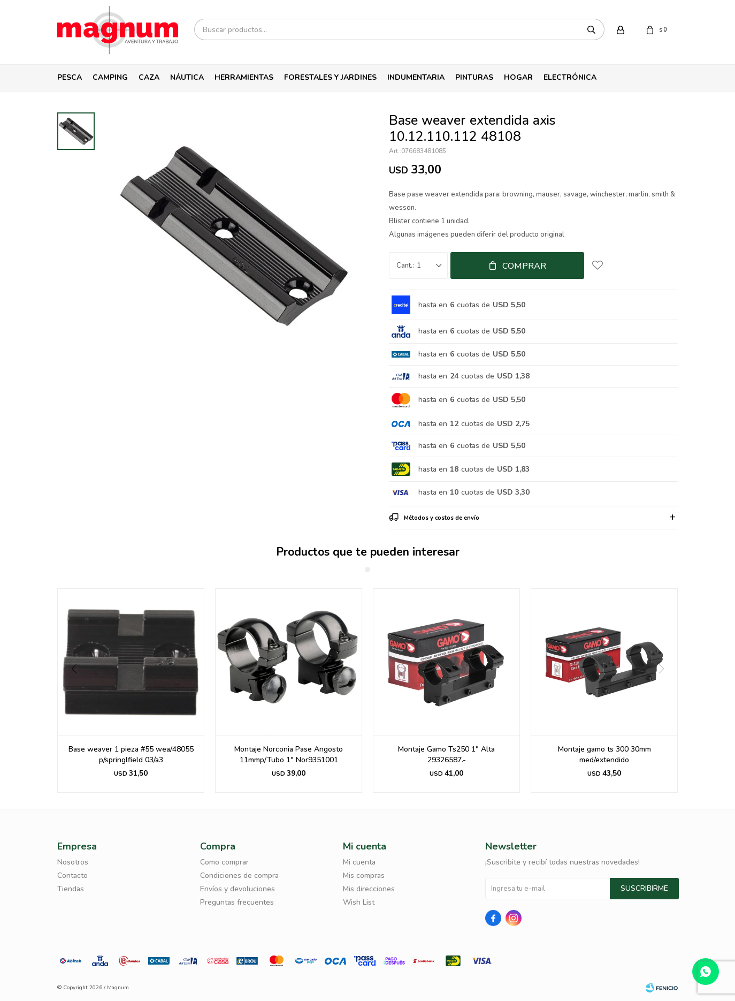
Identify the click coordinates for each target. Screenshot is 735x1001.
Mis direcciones (369, 889)
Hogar (518, 77)
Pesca (69, 77)
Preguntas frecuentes (237, 902)
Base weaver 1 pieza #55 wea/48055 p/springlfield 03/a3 (131, 754)
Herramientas (244, 77)
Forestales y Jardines (330, 77)
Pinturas (474, 77)
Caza (149, 77)
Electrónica (569, 77)
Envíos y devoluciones (237, 889)
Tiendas (70, 889)
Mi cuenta (359, 862)
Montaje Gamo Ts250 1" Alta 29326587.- (446, 754)
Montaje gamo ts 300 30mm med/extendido (604, 754)
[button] (70, 690)
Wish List (358, 902)
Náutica (187, 77)
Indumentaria (416, 77)
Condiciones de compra (239, 875)
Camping (110, 77)
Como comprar (224, 862)
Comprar (524, 266)
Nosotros (72, 862)
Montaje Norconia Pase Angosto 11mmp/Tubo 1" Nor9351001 (288, 754)
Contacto (72, 875)
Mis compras (364, 875)
